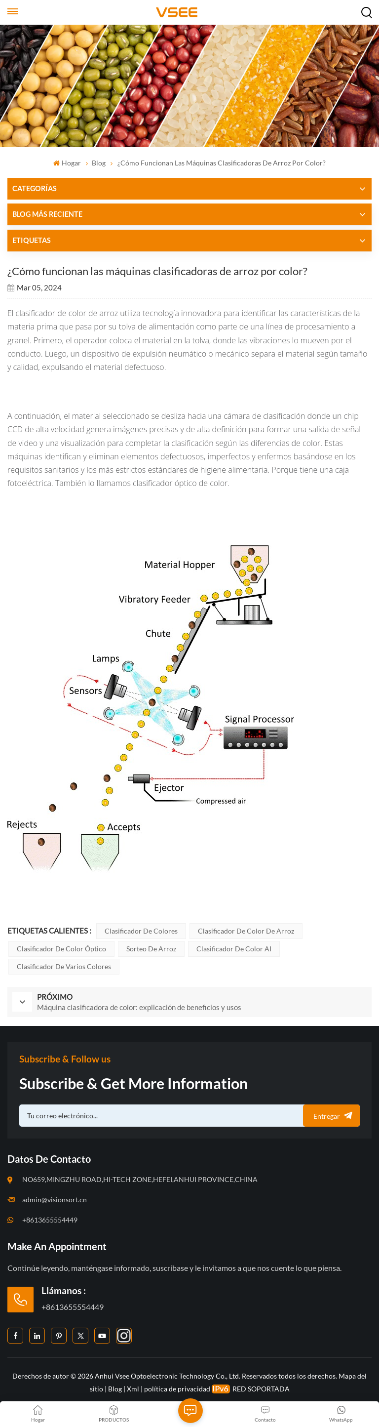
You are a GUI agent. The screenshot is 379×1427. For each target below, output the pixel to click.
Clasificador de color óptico (61, 948)
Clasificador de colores (141, 931)
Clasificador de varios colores (64, 966)
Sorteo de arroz (151, 948)
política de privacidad (177, 1389)
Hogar (66, 163)
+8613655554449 (49, 1220)
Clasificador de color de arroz (246, 931)
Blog (99, 163)
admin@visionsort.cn (54, 1199)
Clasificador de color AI (233, 948)
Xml (133, 1389)
